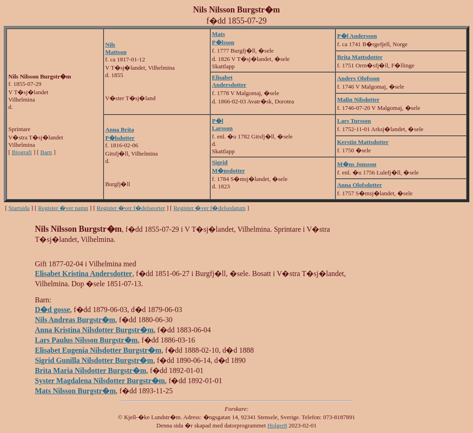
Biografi (22, 152)
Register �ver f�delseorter (131, 207)
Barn (46, 152)
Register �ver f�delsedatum (210, 207)
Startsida (19, 207)
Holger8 (277, 425)
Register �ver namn (63, 207)
